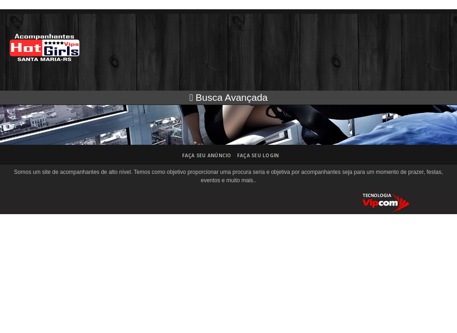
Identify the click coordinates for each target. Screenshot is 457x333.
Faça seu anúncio (207, 155)
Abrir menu (443, 29)
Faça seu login (258, 155)
